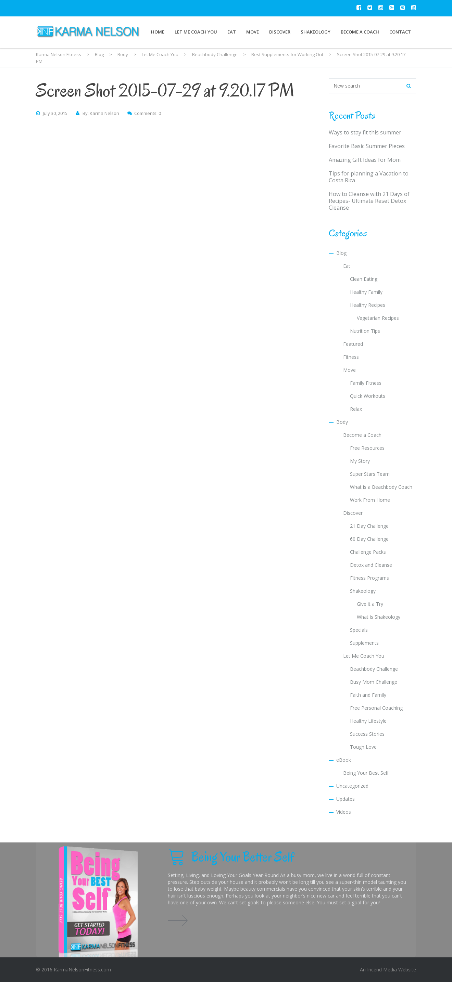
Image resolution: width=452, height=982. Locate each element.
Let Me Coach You (196, 32)
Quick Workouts (367, 396)
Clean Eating (363, 279)
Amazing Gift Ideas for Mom (365, 159)
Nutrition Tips (365, 331)
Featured (353, 344)
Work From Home (370, 500)
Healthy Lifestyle (368, 721)
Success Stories (367, 734)
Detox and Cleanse (371, 565)
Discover (279, 32)
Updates (345, 799)
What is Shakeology (378, 617)
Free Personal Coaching (376, 708)
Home (157, 32)
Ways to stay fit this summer (365, 132)
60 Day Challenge (369, 539)
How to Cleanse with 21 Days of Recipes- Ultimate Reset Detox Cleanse (369, 200)
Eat (231, 32)
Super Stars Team (370, 474)
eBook (343, 760)
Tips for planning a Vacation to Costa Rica (369, 177)
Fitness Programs (369, 578)
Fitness (351, 357)
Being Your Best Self (366, 773)
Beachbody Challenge (374, 669)
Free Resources (367, 448)
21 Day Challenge (369, 526)
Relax (356, 409)
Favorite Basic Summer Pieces (367, 146)
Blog (341, 253)
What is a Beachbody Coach (381, 487)
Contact (400, 32)
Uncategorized (352, 786)
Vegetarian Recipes (378, 318)
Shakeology (315, 32)
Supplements (364, 643)
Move (252, 32)
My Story (360, 461)
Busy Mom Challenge (373, 682)
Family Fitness (365, 383)
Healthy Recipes (367, 305)
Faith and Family (368, 695)
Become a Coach (360, 32)
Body (342, 422)
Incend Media (382, 969)
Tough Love (363, 747)
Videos (343, 812)
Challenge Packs (368, 552)
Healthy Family (366, 292)
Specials (359, 630)
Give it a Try (370, 604)
